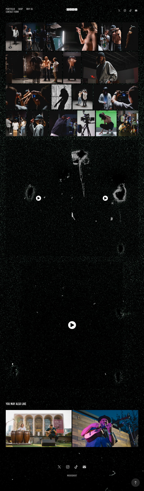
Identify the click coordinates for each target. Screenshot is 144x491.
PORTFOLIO (10, 9)
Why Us (29, 9)
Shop (20, 9)
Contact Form (12, 11)
